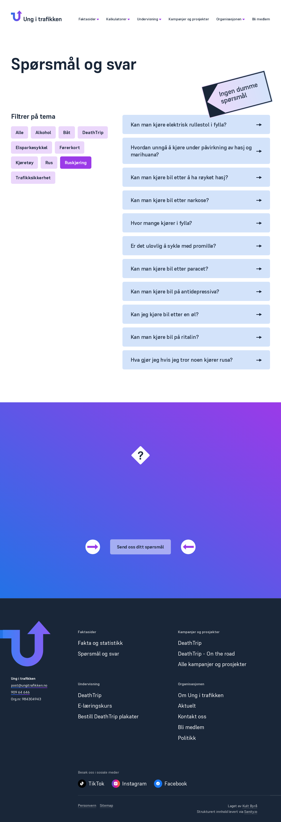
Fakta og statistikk (100, 642)
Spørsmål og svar (98, 653)
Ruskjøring (76, 163)
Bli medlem (191, 727)
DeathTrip (92, 132)
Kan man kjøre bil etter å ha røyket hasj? (196, 177)
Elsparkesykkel (32, 147)
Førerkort (69, 147)
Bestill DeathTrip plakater (108, 716)
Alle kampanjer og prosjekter (212, 664)
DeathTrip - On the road (206, 653)
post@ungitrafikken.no (29, 685)
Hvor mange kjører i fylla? (196, 223)
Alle (20, 132)
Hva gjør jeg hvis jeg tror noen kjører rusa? (196, 359)
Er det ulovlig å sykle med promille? (196, 245)
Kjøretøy (24, 163)
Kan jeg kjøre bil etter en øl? (196, 314)
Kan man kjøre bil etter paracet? (196, 268)
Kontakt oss (192, 716)
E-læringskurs (95, 705)
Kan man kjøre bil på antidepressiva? (196, 291)
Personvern (87, 805)
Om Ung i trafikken (201, 695)
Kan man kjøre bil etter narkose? (196, 200)
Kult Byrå (249, 806)
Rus (49, 163)
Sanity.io (250, 811)
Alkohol (43, 132)
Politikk (187, 737)
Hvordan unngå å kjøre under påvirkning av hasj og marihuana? (196, 151)
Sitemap (106, 805)
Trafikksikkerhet (33, 178)
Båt (66, 132)
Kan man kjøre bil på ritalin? (196, 336)
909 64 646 (20, 692)
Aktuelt (187, 705)
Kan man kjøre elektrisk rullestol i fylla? (196, 124)
